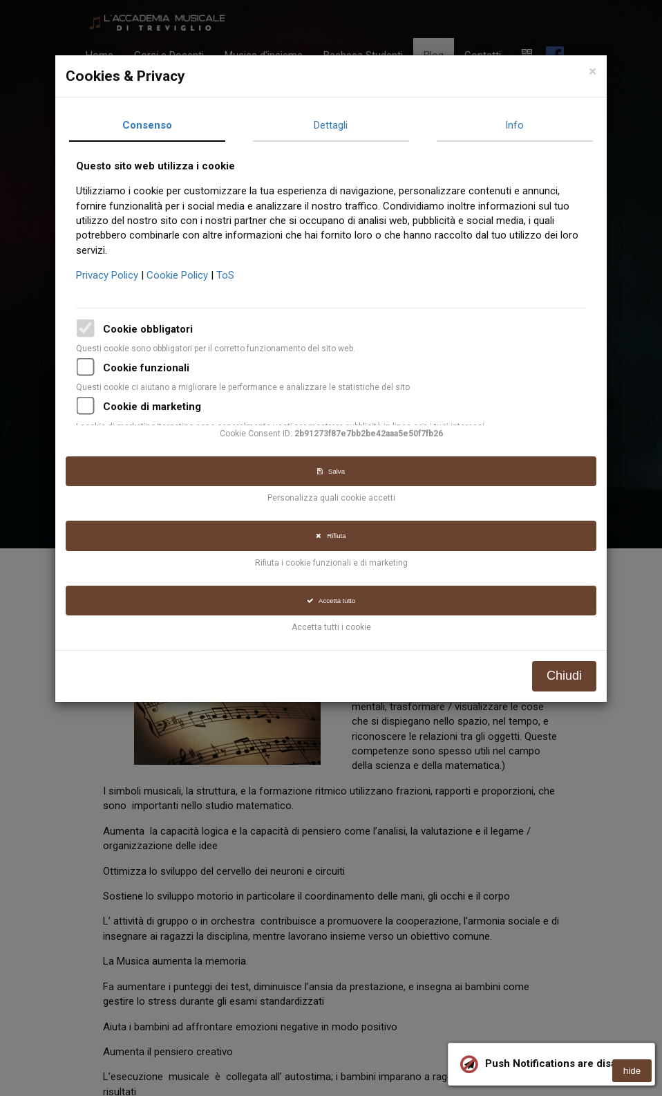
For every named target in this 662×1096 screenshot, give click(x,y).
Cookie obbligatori (151, 329)
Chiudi (567, 675)
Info (517, 125)
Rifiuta (333, 535)
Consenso (150, 125)
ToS (228, 275)
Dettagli (333, 125)
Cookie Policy (181, 275)
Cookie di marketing (155, 406)
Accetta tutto (333, 600)
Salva (334, 471)
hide (632, 1071)
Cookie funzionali (149, 368)
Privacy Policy (111, 275)
